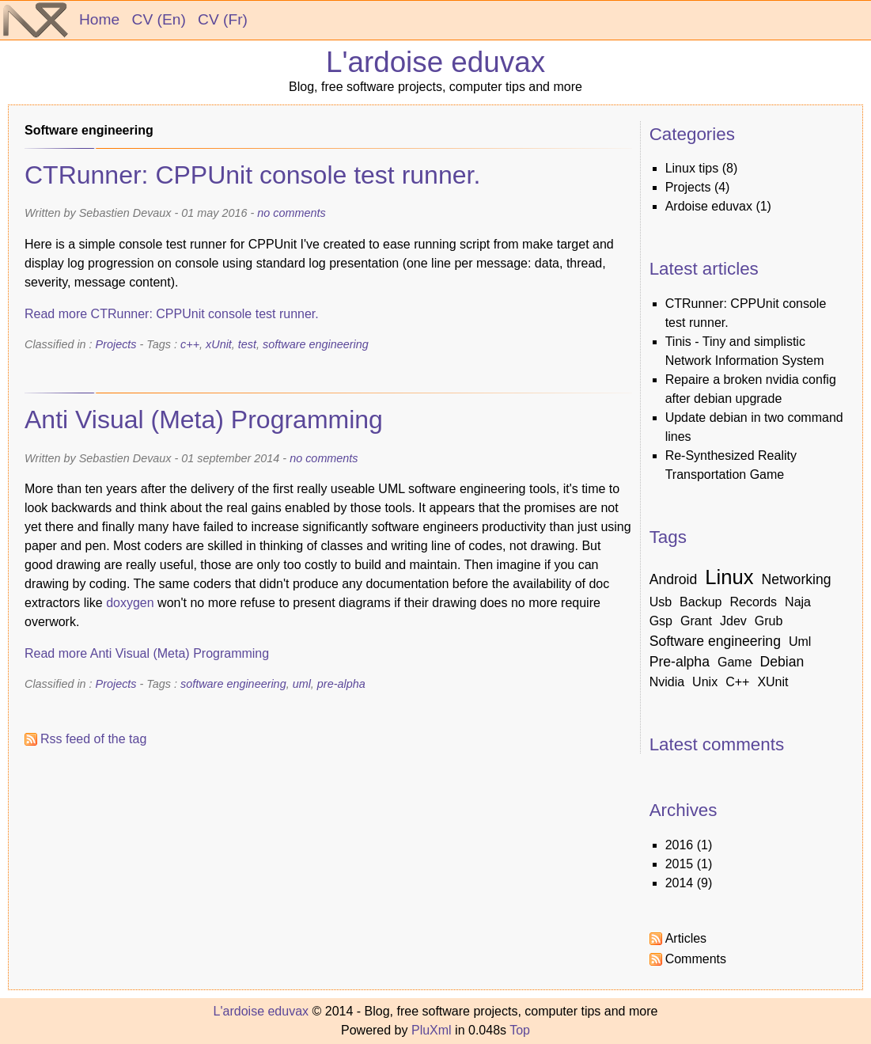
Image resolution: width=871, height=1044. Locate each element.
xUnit (219, 344)
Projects (116, 344)
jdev (733, 621)
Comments (695, 959)
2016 (679, 845)
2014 (679, 883)
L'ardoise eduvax (435, 62)
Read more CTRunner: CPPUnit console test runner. (172, 314)
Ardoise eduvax (708, 206)
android (673, 579)
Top (519, 1030)
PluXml (431, 1030)
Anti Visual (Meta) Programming (204, 419)
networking (796, 579)
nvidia (666, 682)
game (735, 662)
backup (700, 602)
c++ (189, 344)
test (247, 344)
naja (798, 602)
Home (99, 19)
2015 (679, 864)
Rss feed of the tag (93, 739)
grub (769, 621)
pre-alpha (341, 684)
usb (660, 602)
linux (729, 577)
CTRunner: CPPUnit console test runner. (252, 175)
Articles (685, 938)
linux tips (692, 168)
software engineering (316, 344)
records (753, 602)
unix (705, 682)
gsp (660, 621)
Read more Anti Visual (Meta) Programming (147, 653)
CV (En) (159, 19)
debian (782, 662)
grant (696, 621)
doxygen (130, 602)
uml (302, 684)
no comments (291, 213)
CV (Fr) (223, 19)
